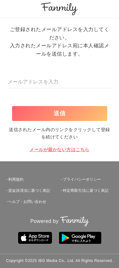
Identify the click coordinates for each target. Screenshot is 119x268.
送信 (60, 113)
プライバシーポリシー (82, 179)
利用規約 (15, 179)
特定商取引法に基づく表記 (86, 190)
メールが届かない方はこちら (59, 149)
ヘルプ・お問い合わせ (27, 201)
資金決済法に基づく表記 (29, 190)
